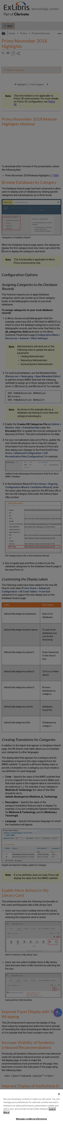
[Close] (59, 1094)
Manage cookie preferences (31, 1119)
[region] (31, 1107)
